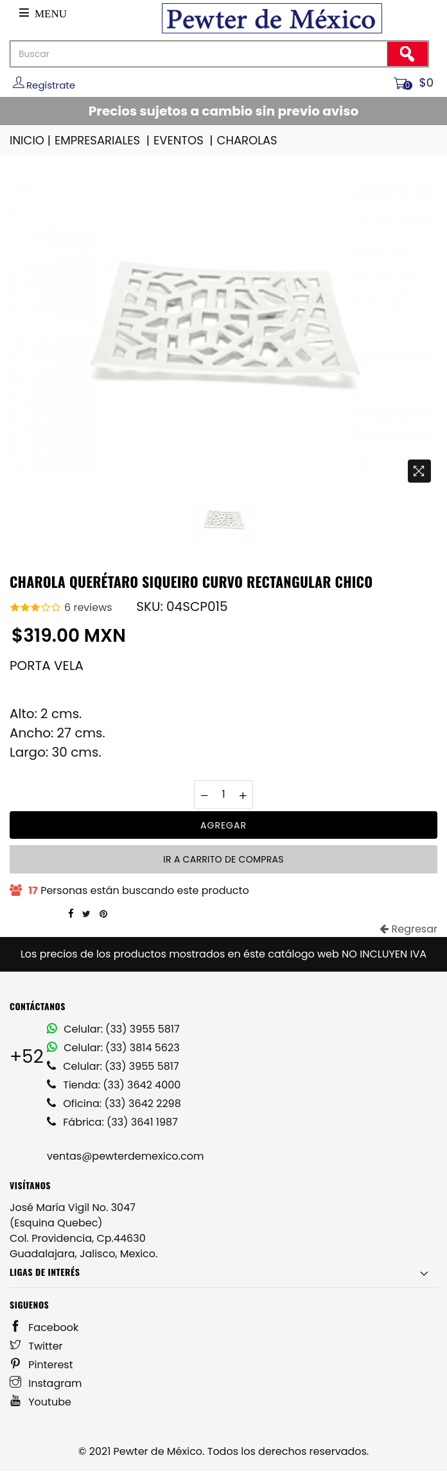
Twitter (36, 1346)
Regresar (408, 929)
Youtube (40, 1402)
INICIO (31, 140)
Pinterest (41, 1364)
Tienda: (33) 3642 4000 (113, 1085)
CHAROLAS (247, 140)
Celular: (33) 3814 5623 (113, 1047)
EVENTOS (184, 140)
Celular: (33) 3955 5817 (113, 1029)
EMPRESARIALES (103, 140)
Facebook (44, 1327)
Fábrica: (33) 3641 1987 (112, 1122)
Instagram (46, 1383)
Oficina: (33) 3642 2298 (114, 1103)
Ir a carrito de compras (223, 859)
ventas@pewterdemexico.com (125, 1156)
